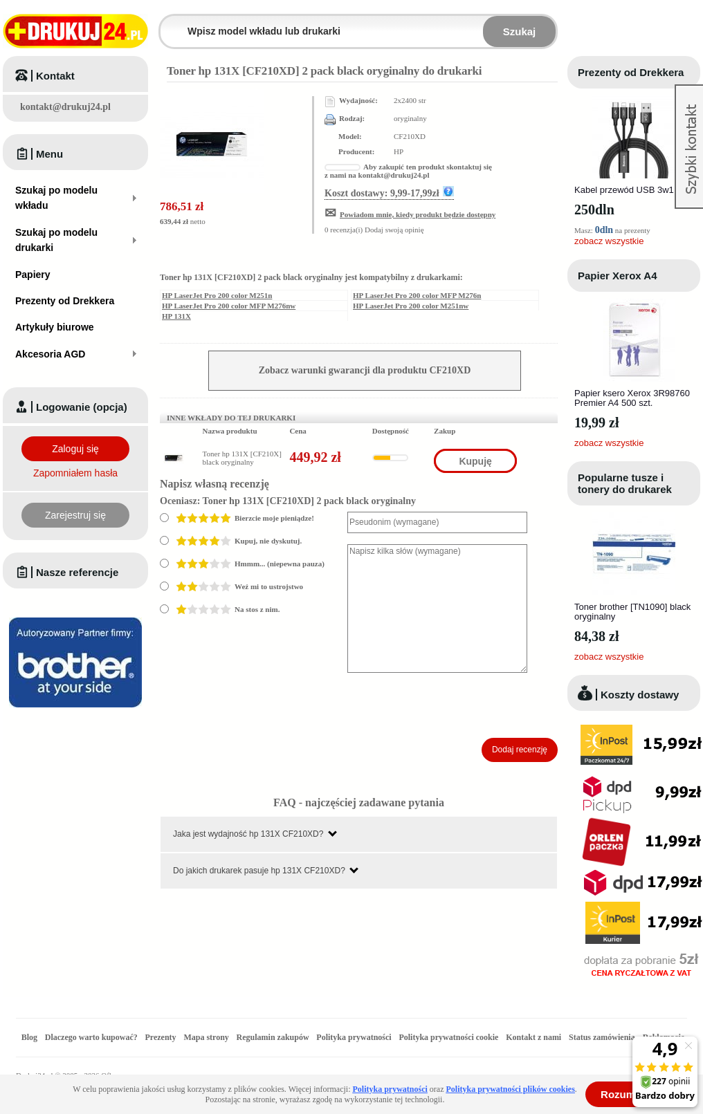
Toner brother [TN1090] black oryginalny (632, 612)
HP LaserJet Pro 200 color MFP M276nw (228, 305)
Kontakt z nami (533, 1037)
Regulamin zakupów (273, 1037)
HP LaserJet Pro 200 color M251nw (410, 305)
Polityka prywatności (353, 1037)
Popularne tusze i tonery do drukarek (625, 483)
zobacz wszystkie (608, 241)
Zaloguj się (75, 448)
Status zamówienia (603, 1037)
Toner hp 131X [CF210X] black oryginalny (242, 457)
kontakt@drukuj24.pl (65, 107)
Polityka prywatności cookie (448, 1037)
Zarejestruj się (75, 515)
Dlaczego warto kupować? (91, 1037)
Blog (29, 1037)
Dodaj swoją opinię (394, 229)
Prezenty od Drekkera (631, 72)
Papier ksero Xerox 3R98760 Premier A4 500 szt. (632, 398)
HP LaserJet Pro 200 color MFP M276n (417, 295)
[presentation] (452, 705)
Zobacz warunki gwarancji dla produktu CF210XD (365, 370)
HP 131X (176, 316)
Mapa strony (205, 1037)
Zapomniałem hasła (75, 473)
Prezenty (160, 1037)
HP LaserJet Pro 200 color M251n (217, 295)
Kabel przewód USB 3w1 (624, 190)
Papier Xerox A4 (617, 275)
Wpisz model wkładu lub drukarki (169, 23)
